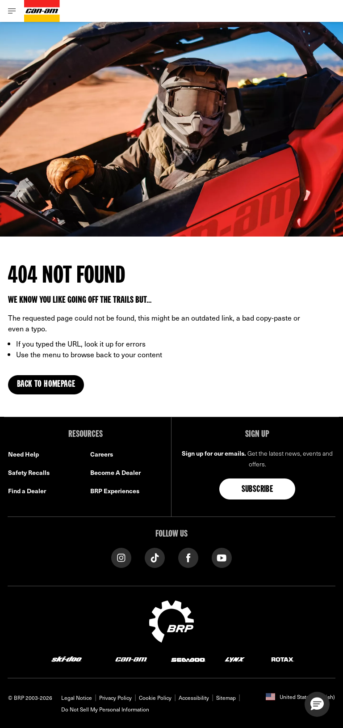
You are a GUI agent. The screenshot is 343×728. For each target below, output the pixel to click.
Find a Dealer (27, 490)
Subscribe (257, 489)
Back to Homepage (46, 384)
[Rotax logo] (283, 659)
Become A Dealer (115, 472)
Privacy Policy (115, 698)
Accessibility (194, 698)
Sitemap (226, 698)
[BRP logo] (171, 620)
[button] (317, 704)
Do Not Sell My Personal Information (105, 709)
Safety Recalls (29, 472)
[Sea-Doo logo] (188, 659)
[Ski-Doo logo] (66, 659)
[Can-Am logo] (42, 11)
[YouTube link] (222, 557)
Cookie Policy (155, 698)
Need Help (23, 454)
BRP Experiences (114, 490)
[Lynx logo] (235, 659)
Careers (101, 454)
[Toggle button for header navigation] (12, 11)
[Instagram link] (121, 557)
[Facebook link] (188, 557)
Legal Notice (76, 698)
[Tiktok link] (155, 557)
